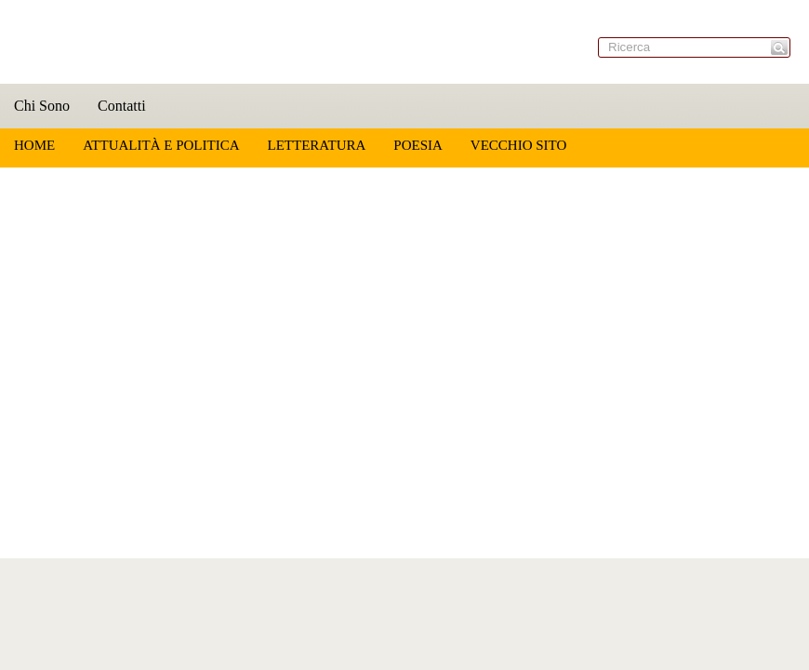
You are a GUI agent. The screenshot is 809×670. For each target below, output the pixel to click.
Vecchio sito (518, 145)
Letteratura (316, 145)
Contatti (122, 106)
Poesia (418, 145)
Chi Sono (42, 106)
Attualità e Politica (161, 145)
